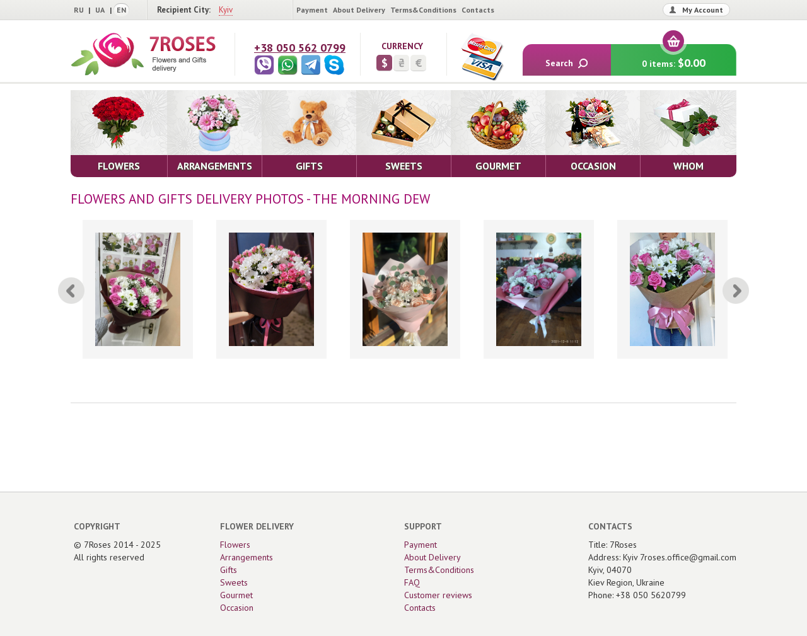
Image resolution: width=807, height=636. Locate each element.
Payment (312, 9)
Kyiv (226, 9)
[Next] (736, 290)
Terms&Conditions (423, 9)
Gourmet (236, 595)
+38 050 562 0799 (299, 47)
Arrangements (246, 557)
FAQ (412, 582)
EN (121, 9)
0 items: (673, 57)
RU (79, 9)
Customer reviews (438, 595)
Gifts (228, 569)
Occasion (236, 607)
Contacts (478, 9)
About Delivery (359, 9)
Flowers (235, 544)
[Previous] (71, 290)
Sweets (234, 582)
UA (100, 9)
